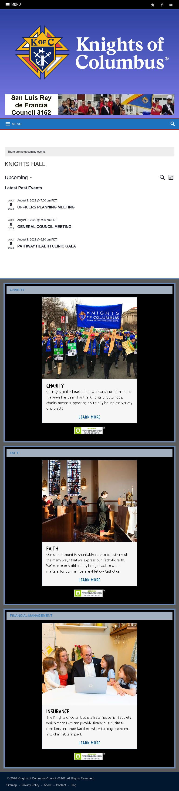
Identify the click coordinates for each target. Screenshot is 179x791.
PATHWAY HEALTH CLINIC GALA (46, 246)
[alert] (89, 152)
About (47, 785)
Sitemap (11, 785)
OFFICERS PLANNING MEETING (46, 207)
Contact (61, 785)
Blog (73, 785)
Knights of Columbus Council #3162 (42, 778)
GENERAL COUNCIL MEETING (44, 227)
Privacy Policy (30, 785)
